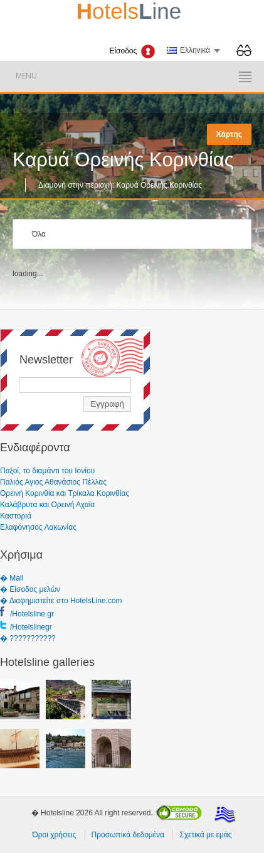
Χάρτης (229, 134)
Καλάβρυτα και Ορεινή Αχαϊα (47, 504)
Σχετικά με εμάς (205, 834)
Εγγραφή (107, 404)
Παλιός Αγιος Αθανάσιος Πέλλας (53, 482)
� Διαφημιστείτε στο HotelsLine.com (61, 600)
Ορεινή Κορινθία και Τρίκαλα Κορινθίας (64, 493)
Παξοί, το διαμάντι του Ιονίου (47, 470)
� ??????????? (28, 638)
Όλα (39, 234)
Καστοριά (15, 516)
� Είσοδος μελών (30, 589)
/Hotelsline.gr (32, 613)
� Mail (11, 578)
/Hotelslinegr (31, 627)
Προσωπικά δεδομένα (128, 834)
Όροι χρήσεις (54, 834)
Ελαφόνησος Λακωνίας (38, 527)
